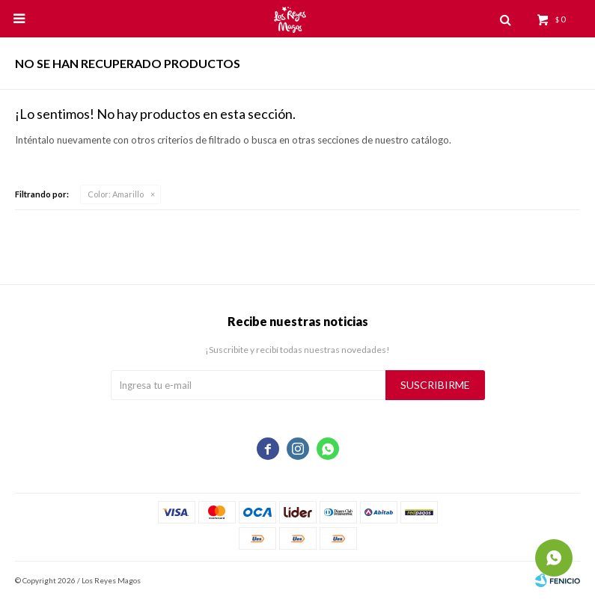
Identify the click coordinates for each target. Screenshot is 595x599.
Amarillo (116, 194)
